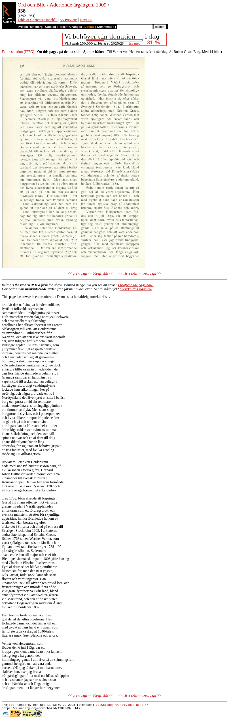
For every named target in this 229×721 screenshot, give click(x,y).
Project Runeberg (30, 26)
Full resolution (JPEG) (18, 52)
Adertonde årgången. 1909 (77, 5)
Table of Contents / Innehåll (37, 20)
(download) (104, 705)
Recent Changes (70, 26)
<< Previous (68, 20)
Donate (89, 26)
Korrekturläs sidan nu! (136, 289)
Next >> (86, 20)
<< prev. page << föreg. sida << (90, 273)
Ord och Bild (32, 5)
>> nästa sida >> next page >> (139, 273)
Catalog (50, 26)
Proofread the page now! (135, 285)
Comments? (105, 26)
